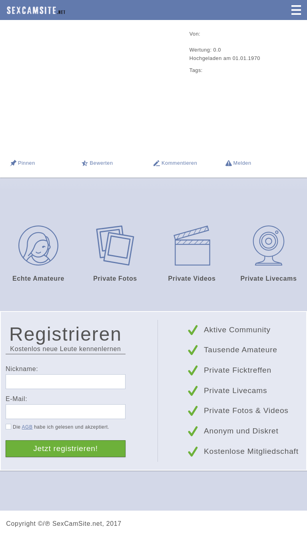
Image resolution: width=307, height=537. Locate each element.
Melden (242, 163)
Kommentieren (179, 163)
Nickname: (22, 368)
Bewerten (101, 163)
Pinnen (26, 163)
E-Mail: (16, 398)
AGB (27, 427)
